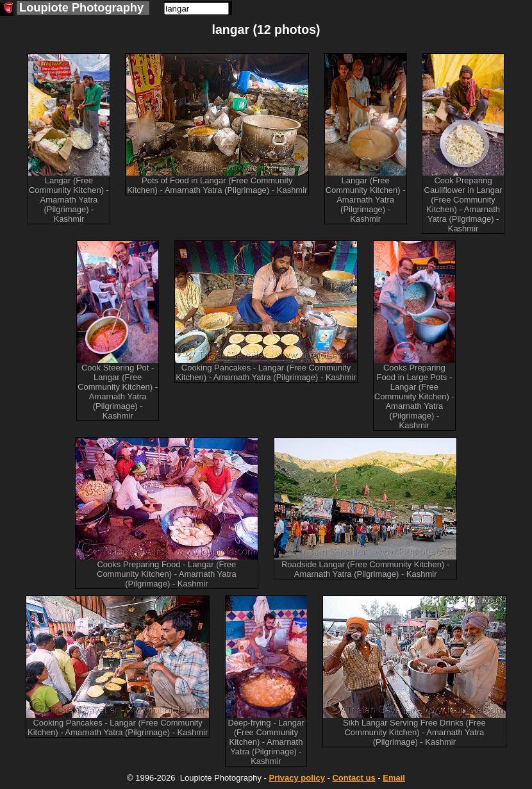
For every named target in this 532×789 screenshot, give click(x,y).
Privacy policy (296, 778)
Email (394, 778)
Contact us (353, 778)
